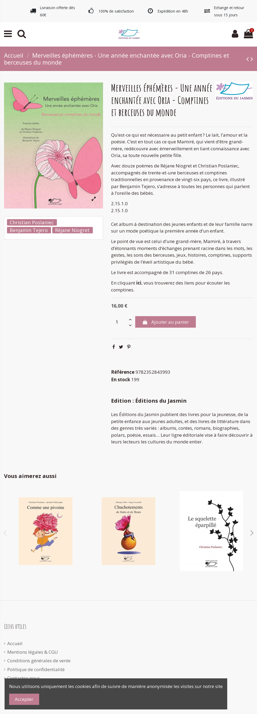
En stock (120, 379)
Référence (122, 372)
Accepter (24, 699)
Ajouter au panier (165, 322)
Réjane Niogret (72, 230)
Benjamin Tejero (29, 230)
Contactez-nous (23, 678)
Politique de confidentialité (36, 669)
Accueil (15, 643)
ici (138, 283)
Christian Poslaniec (32, 222)
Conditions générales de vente (39, 660)
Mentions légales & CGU (32, 652)
